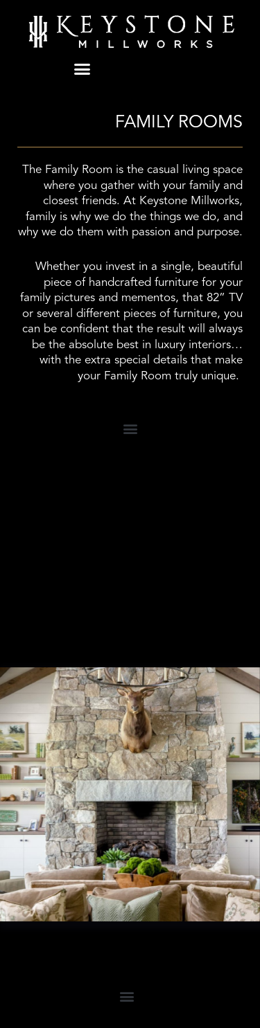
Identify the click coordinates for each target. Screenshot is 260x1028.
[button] (82, 69)
